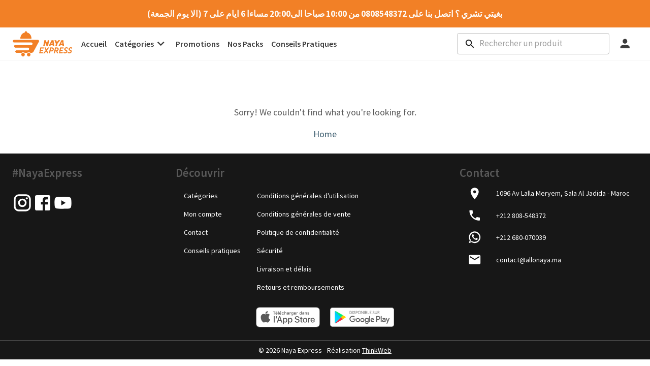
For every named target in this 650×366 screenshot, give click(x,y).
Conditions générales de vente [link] (304, 213)
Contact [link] (196, 231)
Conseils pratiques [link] (212, 250)
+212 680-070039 (521, 237)
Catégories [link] (201, 195)
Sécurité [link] (270, 250)
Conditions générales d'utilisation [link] (308, 195)
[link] (42, 43)
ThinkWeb (377, 350)
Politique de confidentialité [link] (298, 231)
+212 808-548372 (521, 215)
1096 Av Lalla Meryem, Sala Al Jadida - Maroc (563, 193)
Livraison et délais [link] (284, 268)
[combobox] (533, 43)
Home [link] (325, 134)
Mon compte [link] (203, 213)
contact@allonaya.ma (528, 259)
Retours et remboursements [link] (300, 286)
